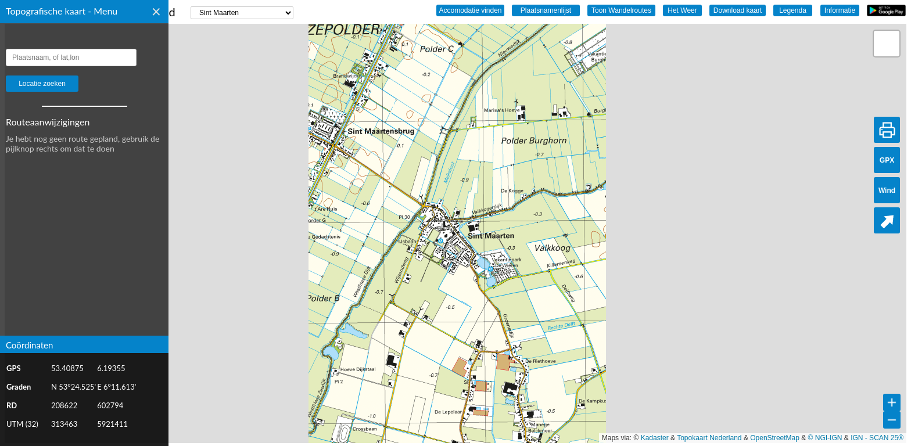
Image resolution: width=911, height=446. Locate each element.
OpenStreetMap (774, 438)
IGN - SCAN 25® (877, 438)
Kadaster (655, 438)
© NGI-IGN (825, 438)
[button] (886, 43)
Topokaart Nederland (709, 438)
